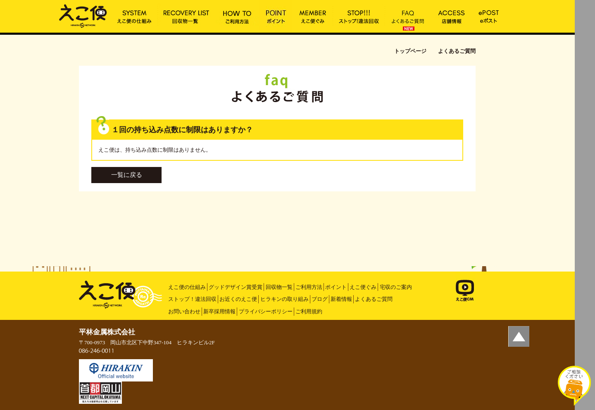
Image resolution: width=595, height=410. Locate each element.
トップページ (410, 51)
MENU (585, 10)
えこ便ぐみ (363, 287)
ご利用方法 (308, 287)
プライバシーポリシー (266, 311)
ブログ (320, 299)
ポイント (336, 287)
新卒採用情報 (219, 311)
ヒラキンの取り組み (284, 299)
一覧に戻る (126, 175)
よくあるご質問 (374, 299)
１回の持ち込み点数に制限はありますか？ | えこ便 (83, 15)
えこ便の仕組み (187, 287)
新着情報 (341, 299)
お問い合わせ (184, 311)
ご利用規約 (308, 311)
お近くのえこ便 (238, 299)
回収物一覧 (279, 287)
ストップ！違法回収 (192, 299)
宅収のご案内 (396, 287)
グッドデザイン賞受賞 (235, 287)
